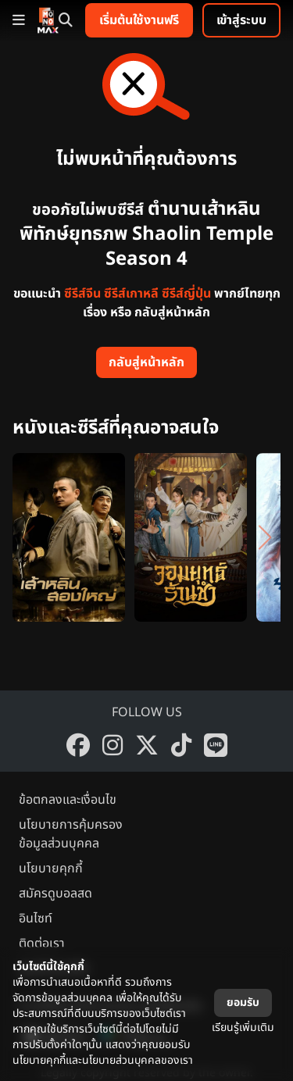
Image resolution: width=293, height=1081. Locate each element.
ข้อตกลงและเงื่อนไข (67, 799)
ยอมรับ (243, 1002)
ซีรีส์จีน (82, 293)
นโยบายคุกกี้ (51, 868)
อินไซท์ (35, 918)
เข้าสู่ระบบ (241, 20)
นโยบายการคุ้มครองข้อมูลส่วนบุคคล (71, 834)
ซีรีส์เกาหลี (131, 293)
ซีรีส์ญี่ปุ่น (186, 293)
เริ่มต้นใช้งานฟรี (139, 20)
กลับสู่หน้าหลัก (146, 362)
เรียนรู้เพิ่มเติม (243, 1027)
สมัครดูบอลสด (55, 893)
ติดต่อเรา (42, 943)
